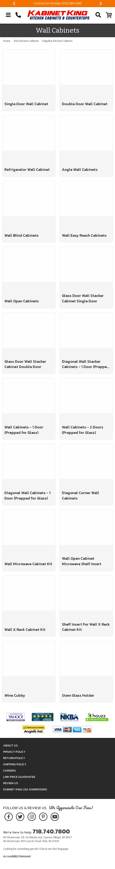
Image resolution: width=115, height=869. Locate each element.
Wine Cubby (14, 695)
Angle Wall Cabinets (80, 169)
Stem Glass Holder (78, 695)
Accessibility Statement (17, 856)
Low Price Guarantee (19, 777)
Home (6, 41)
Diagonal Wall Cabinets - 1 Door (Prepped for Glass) (27, 495)
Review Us (10, 783)
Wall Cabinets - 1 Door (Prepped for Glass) (23, 429)
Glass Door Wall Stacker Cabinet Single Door (83, 298)
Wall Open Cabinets (21, 301)
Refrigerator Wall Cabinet (27, 169)
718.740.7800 (51, 831)
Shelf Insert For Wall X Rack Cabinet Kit (86, 627)
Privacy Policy (14, 752)
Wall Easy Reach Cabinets (84, 235)
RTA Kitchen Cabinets (26, 41)
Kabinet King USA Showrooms (25, 789)
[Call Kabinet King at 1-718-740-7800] (18, 15)
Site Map (57, 848)
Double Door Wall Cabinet (84, 104)
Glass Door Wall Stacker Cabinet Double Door (25, 364)
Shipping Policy (14, 764)
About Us (10, 745)
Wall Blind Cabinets (21, 235)
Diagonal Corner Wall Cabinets (80, 495)
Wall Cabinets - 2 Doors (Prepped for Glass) (82, 429)
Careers (9, 770)
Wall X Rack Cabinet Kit (25, 629)
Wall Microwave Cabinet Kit (28, 564)
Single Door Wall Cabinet (26, 104)
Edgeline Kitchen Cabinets (57, 41)
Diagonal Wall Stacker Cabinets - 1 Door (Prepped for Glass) (85, 364)
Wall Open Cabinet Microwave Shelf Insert (81, 561)
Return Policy (14, 758)
